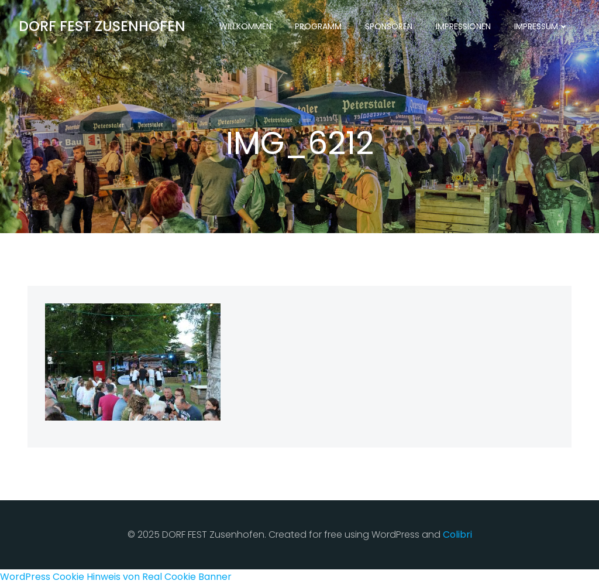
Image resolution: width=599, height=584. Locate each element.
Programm (318, 26)
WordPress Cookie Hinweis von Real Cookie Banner (116, 576)
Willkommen (245, 26)
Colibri (457, 534)
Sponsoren (388, 26)
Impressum (541, 26)
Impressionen (463, 26)
